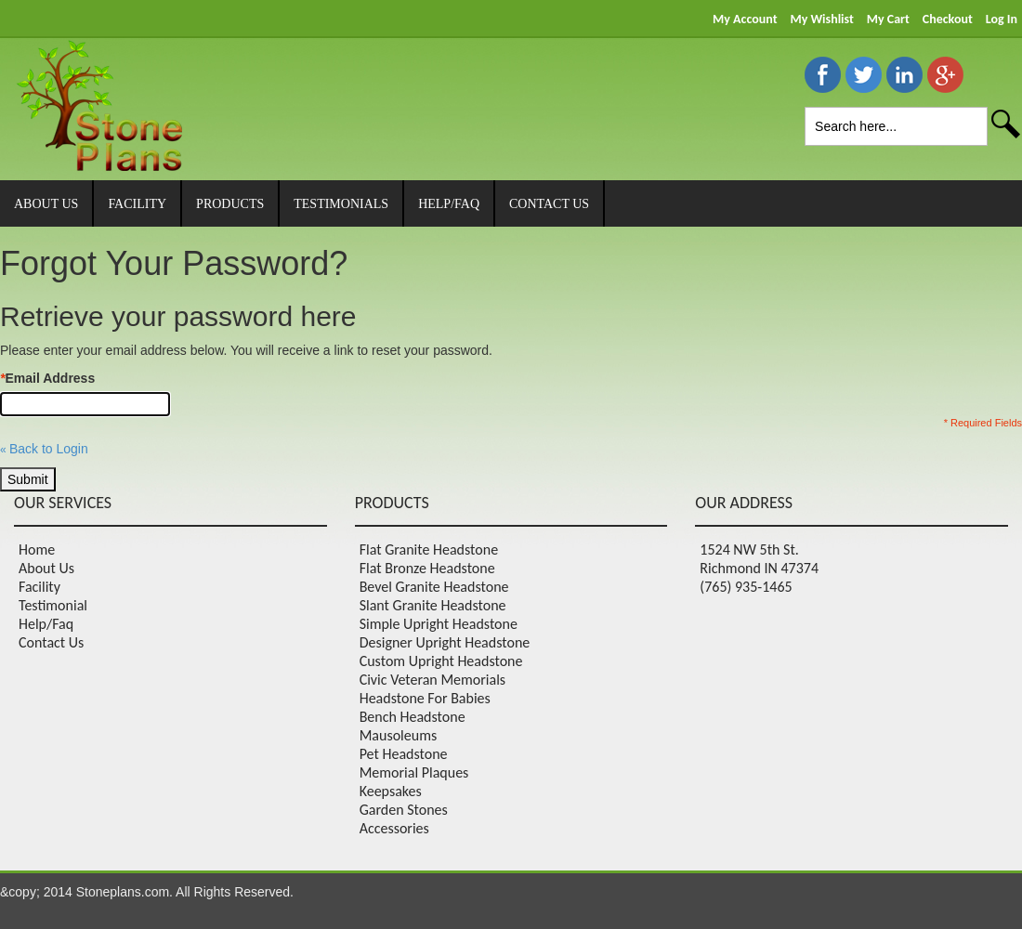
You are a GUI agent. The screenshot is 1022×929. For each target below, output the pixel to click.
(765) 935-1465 (746, 586)
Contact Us (51, 642)
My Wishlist (821, 19)
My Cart (888, 19)
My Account (745, 19)
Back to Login (44, 448)
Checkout (948, 19)
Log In (1001, 19)
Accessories (394, 828)
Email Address (47, 378)
